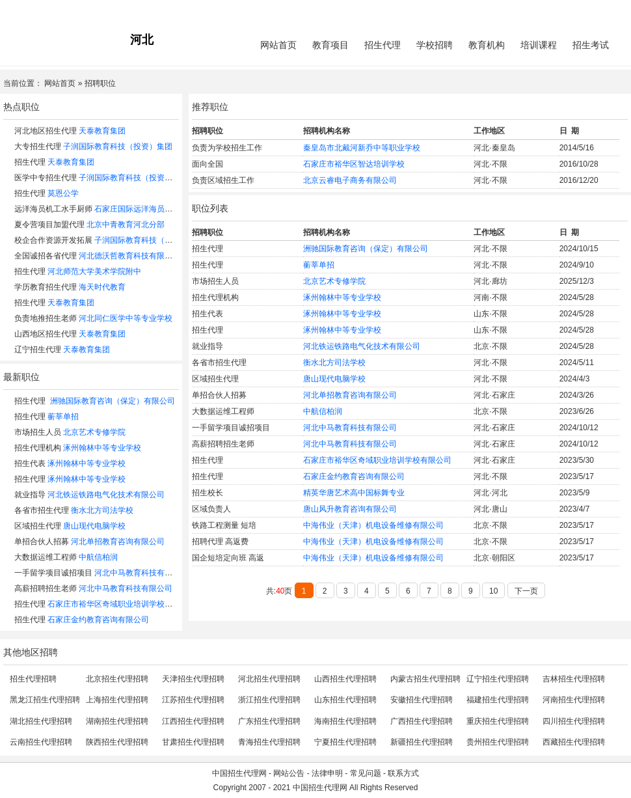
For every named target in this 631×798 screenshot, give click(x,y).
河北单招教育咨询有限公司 (118, 541)
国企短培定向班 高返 (228, 557)
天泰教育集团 (102, 130)
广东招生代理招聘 (269, 721)
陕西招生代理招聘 (117, 742)
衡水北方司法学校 (102, 510)
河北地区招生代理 (45, 130)
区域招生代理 (37, 525)
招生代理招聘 (33, 678)
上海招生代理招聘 (117, 699)
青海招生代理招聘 (269, 742)
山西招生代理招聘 (345, 678)
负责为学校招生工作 (227, 147)
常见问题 (365, 773)
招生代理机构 (37, 447)
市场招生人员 (37, 432)
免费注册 (612, 10)
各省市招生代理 (41, 510)
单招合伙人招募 (41, 541)
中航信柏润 (98, 557)
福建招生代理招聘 (497, 699)
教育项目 (330, 45)
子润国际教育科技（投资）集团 (117, 146)
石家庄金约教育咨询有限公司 (98, 619)
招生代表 (30, 463)
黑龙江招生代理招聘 (45, 699)
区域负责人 (211, 509)
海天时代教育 (102, 287)
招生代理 (382, 45)
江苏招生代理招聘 (193, 699)
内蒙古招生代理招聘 (425, 678)
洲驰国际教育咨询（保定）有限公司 (112, 401)
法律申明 (327, 773)
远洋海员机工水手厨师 (53, 208)
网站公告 (288, 773)
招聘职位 (100, 83)
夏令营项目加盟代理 (49, 224)
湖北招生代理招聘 (41, 721)
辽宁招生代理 (37, 349)
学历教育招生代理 (45, 287)
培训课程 (538, 45)
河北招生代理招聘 (269, 678)
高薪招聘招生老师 (45, 588)
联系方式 (403, 773)
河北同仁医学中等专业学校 (125, 318)
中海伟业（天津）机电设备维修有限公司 (373, 525)
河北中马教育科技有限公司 (141, 572)
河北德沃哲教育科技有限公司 (129, 255)
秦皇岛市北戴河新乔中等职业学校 (361, 147)
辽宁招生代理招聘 (497, 678)
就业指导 (30, 494)
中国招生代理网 (239, 773)
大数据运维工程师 (45, 557)
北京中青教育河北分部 (126, 224)
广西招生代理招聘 (421, 721)
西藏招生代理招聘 (574, 742)
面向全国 (207, 164)
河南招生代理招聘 (574, 699)
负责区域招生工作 (223, 180)
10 (493, 591)
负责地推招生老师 (45, 318)
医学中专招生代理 (45, 177)
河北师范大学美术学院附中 (94, 271)
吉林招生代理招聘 (574, 678)
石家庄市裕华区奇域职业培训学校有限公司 (121, 604)
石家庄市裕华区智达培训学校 (354, 164)
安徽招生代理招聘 (421, 699)
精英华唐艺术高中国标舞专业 (354, 492)
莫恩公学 (63, 193)
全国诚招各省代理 (45, 255)
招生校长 (207, 492)
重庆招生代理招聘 (497, 721)
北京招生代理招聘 (117, 678)
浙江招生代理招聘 (269, 699)
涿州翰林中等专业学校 (102, 447)
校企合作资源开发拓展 (53, 240)
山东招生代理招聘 (345, 699)
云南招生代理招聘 (41, 742)
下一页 (526, 591)
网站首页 (278, 45)
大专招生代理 (37, 146)
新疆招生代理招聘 (421, 742)
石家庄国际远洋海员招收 (137, 208)
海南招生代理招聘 (345, 721)
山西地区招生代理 (45, 333)
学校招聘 (434, 45)
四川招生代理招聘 (574, 721)
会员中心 (579, 10)
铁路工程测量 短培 (224, 525)
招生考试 (590, 45)
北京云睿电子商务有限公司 (350, 180)
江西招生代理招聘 (193, 721)
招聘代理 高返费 (220, 541)
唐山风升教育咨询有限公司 (350, 509)
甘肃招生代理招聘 (193, 742)
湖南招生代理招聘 (117, 721)
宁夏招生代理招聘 (345, 742)
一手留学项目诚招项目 (53, 572)
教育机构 (486, 45)
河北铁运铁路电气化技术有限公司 (106, 494)
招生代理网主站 (30, 10)
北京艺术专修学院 (94, 432)
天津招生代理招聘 (193, 678)
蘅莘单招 (63, 416)
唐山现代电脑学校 (94, 525)
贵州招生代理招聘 (497, 742)
